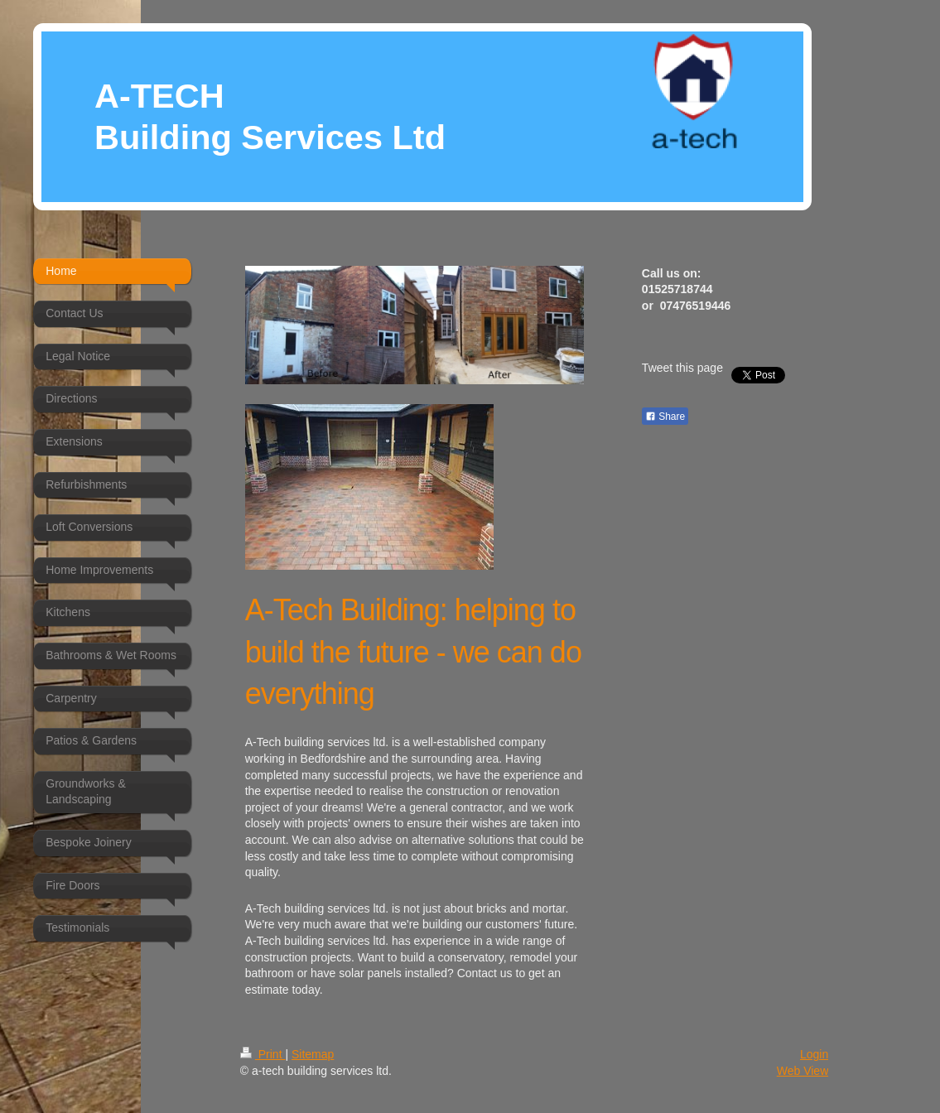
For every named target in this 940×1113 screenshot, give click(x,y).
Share (665, 416)
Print (263, 1054)
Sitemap (313, 1054)
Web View (803, 1070)
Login (814, 1054)
